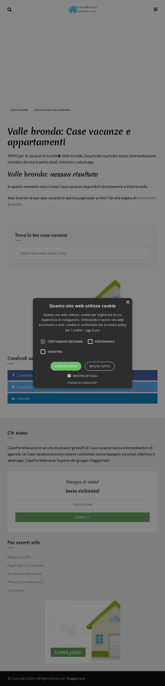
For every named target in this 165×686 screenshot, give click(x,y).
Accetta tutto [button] (66, 366)
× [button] (128, 302)
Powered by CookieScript (82, 382)
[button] (82, 343)
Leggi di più (92, 330)
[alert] (82, 343)
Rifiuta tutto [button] (99, 366)
